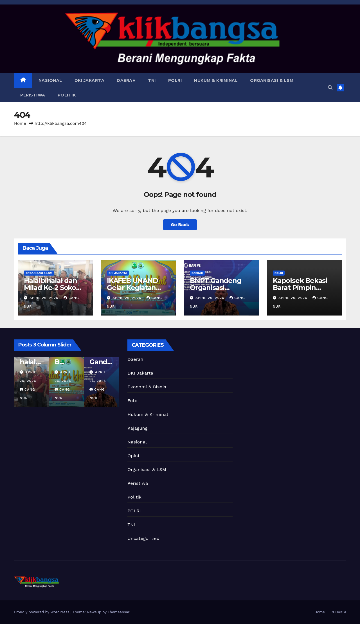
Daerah (126, 80)
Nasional (50, 80)
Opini (133, 455)
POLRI (175, 80)
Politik (67, 95)
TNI (152, 80)
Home (20, 123)
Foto (132, 400)
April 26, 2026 (45, 298)
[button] (330, 87)
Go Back (180, 224)
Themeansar (118, 612)
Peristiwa (32, 95)
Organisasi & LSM (271, 80)
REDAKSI (338, 612)
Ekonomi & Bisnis (146, 386)
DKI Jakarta (90, 80)
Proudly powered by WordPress (42, 612)
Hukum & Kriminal (216, 80)
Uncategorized (143, 538)
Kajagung (137, 428)
